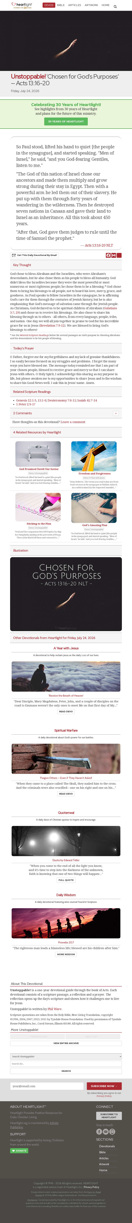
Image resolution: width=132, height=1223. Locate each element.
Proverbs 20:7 (66, 942)
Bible (61, 5)
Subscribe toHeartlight (109, 1116)
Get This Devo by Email (34, 255)
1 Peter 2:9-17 (25, 404)
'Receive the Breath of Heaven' (66, 695)
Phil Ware (54, 1009)
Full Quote (66, 880)
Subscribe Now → (104, 1086)
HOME (105, 5)
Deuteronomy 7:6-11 (62, 400)
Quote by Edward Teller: (66, 860)
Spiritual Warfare (66, 730)
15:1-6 (42, 400)
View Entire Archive (66, 1043)
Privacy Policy (104, 1096)
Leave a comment (73, 422)
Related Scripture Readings (34, 335)
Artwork (91, 5)
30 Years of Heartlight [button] (66, 121)
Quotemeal (66, 813)
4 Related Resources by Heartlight (37, 432)
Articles (74, 5)
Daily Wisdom (66, 895)
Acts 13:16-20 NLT (99, 245)
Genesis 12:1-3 (26, 400)
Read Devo (66, 711)
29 (17, 312)
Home (103, 1170)
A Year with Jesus (66, 648)
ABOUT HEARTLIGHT (28, 1107)
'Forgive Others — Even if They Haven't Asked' (66, 777)
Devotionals (107, 1146)
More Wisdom (66, 954)
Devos (48, 5)
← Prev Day (37, 1036)
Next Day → (93, 1036)
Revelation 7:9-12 (52, 325)
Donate (19, 1151)
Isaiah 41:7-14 (87, 400)
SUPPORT (18, 1134)
